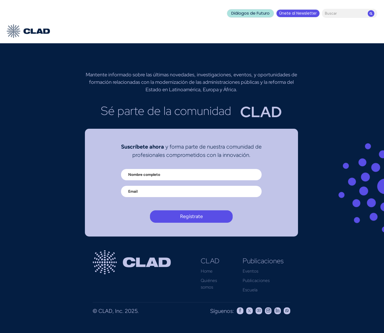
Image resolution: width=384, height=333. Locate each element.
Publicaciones (256, 280)
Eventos (250, 271)
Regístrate (191, 216)
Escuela (250, 289)
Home (207, 271)
